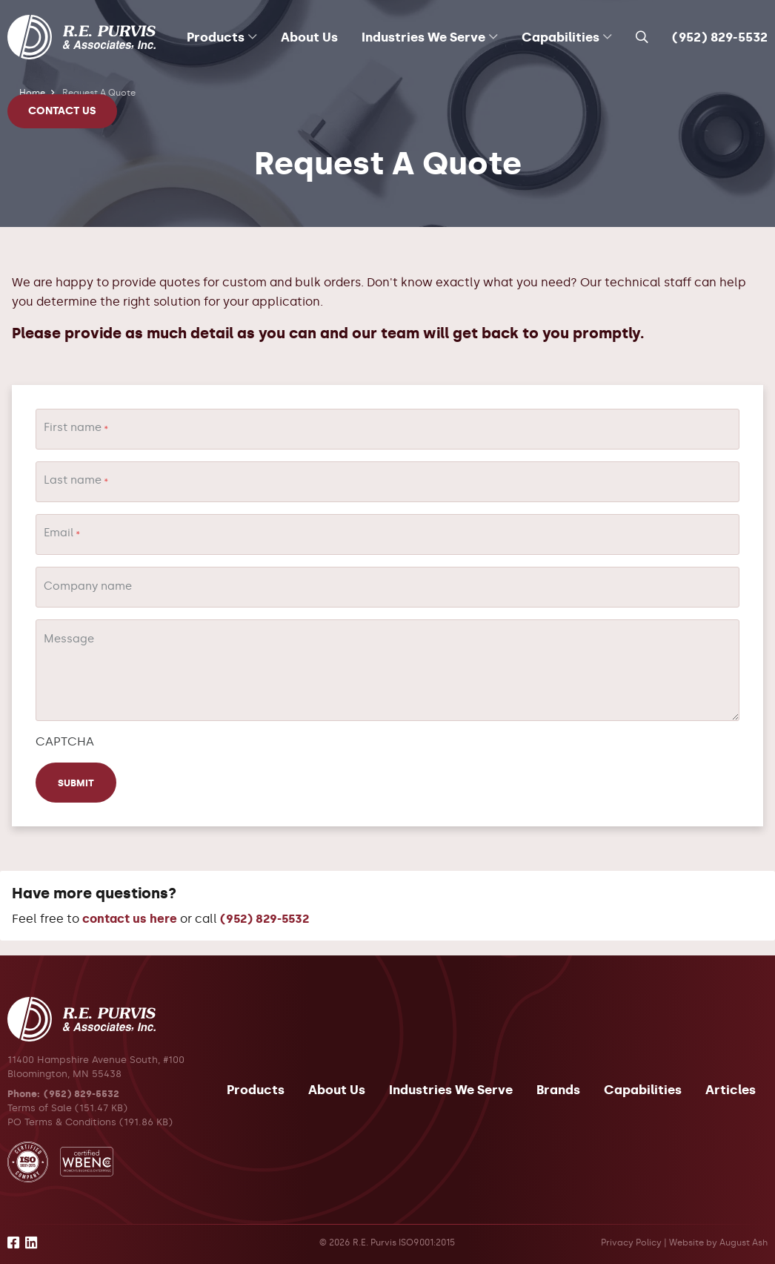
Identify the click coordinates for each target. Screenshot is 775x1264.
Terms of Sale (39, 1107)
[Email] (387, 534)
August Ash (743, 1242)
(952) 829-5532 (720, 37)
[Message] (387, 670)
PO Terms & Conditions (61, 1122)
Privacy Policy (631, 1242)
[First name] (387, 429)
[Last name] (387, 481)
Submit (76, 783)
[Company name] (387, 587)
